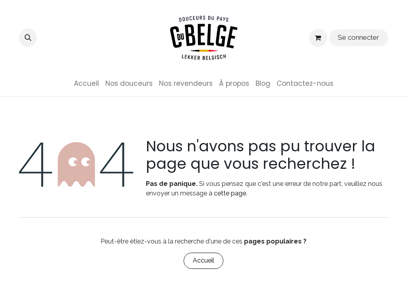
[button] (28, 38)
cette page (230, 193)
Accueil (203, 260)
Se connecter (358, 37)
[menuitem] (86, 83)
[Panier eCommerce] (318, 38)
